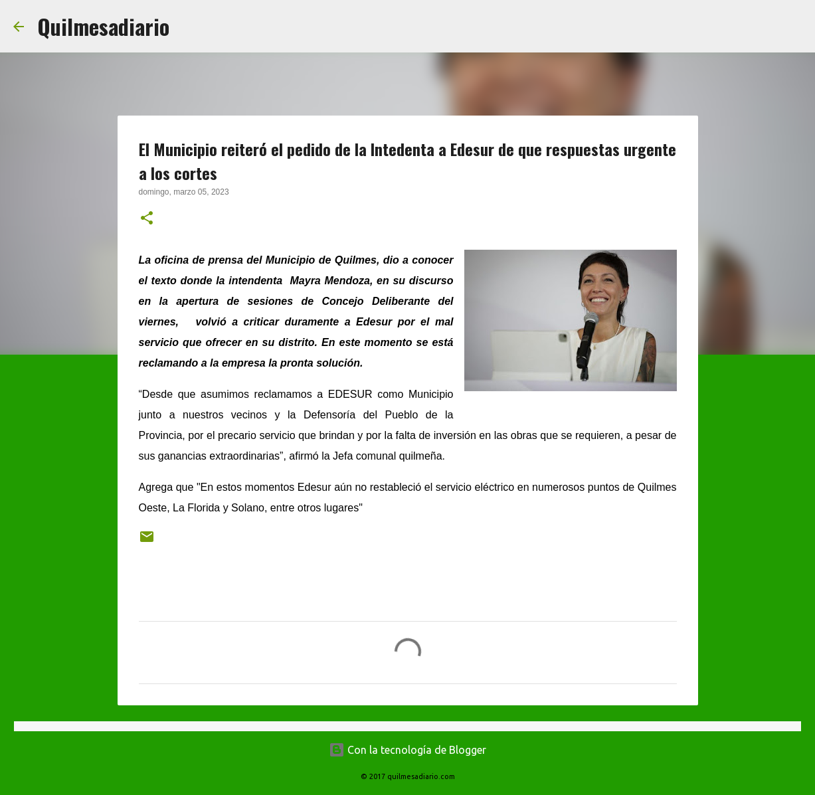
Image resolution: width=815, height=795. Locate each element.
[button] (147, 219)
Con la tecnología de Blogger (407, 750)
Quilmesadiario (103, 26)
